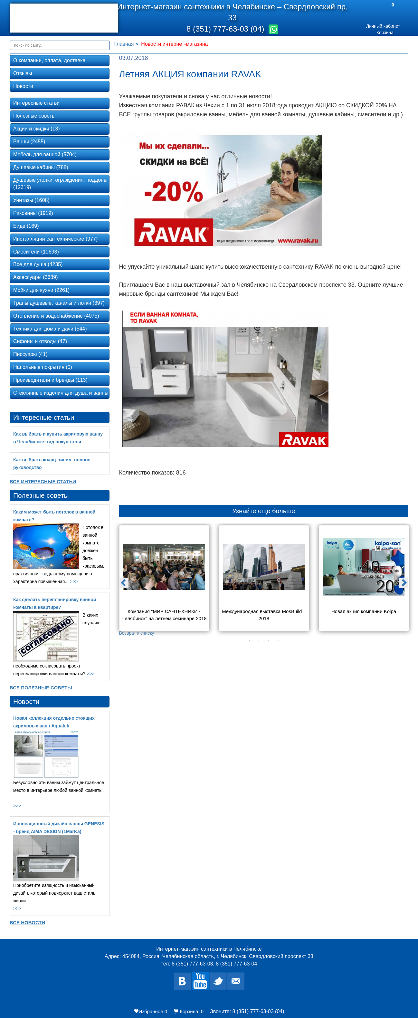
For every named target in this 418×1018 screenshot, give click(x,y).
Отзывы (22, 73)
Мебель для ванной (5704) (45, 154)
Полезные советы (34, 116)
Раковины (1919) (33, 213)
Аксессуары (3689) (35, 277)
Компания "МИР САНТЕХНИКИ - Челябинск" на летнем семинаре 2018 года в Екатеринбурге (164, 615)
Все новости (27, 922)
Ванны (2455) (29, 141)
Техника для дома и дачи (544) (50, 328)
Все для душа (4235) (38, 264)
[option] (164, 580)
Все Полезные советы (41, 687)
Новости (23, 86)
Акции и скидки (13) (36, 128)
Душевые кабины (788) (40, 167)
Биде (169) (26, 226)
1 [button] (249, 641)
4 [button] (278, 641)
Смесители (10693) (36, 251)
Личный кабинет (383, 26)
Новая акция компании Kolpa (363, 611)
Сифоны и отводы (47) (40, 341)
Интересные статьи (36, 103)
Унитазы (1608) (31, 200)
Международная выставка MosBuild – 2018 (264, 615)
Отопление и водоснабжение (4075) (56, 316)
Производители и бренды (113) (50, 380)
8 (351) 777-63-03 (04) (226, 28)
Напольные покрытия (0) (42, 367)
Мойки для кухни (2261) (41, 290)
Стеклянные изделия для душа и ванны (60, 393)
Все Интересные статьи (43, 481)
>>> (74, 581)
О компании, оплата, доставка (49, 60)
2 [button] (259, 641)
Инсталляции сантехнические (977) (55, 239)
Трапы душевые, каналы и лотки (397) (59, 303)
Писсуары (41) (30, 354)
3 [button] (268, 641)
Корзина (385, 32)
